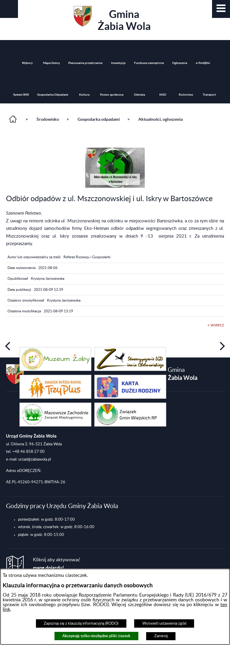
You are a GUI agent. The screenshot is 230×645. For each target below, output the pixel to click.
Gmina (112, 19)
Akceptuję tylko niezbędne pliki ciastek (96, 636)
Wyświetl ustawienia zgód (164, 623)
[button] (221, 9)
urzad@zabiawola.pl (34, 459)
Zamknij (161, 636)
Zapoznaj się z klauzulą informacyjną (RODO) (81, 623)
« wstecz (216, 325)
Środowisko (48, 119)
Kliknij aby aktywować (56, 563)
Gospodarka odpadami (99, 119)
